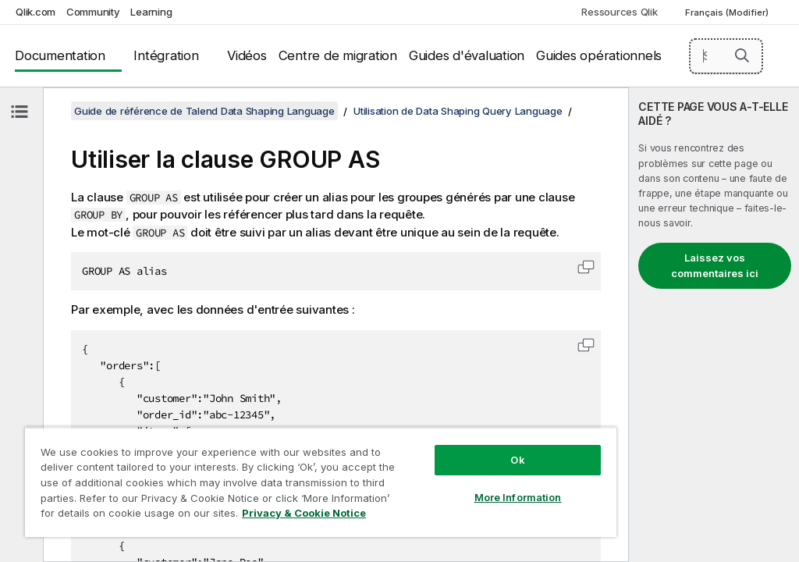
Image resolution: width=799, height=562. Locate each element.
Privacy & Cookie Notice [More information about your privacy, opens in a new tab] (304, 513)
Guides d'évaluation (466, 55)
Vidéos (247, 55)
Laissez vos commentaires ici (714, 265)
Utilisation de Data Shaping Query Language (458, 111)
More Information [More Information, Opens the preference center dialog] (518, 497)
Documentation (60, 55)
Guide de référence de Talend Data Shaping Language (204, 111)
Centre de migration (338, 55)
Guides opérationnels (599, 55)
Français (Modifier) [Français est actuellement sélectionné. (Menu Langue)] (728, 12)
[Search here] (726, 56)
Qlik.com (35, 11)
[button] (742, 55)
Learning (151, 11)
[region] (320, 482)
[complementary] (714, 324)
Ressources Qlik (619, 11)
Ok (517, 460)
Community (93, 11)
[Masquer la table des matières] (19, 111)
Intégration (165, 55)
